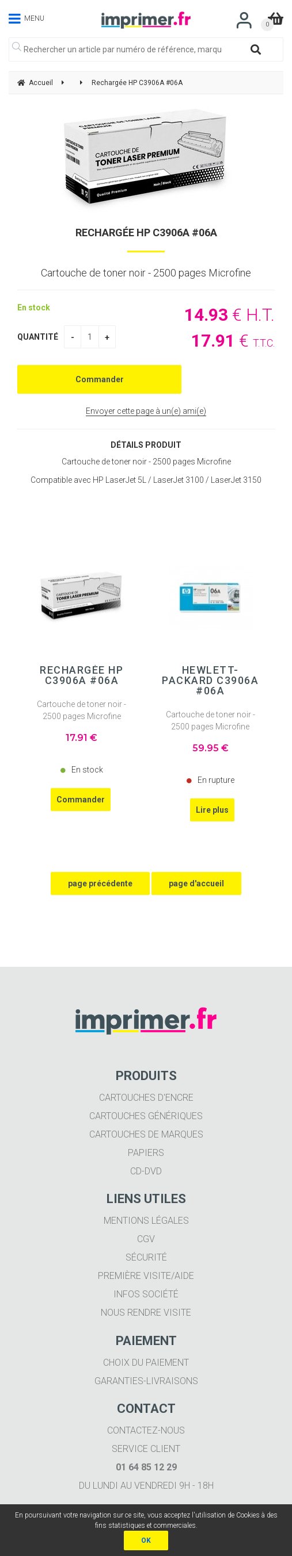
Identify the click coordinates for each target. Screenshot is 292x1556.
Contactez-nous (146, 1430)
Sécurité (146, 1257)
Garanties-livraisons (146, 1381)
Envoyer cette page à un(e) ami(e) (146, 411)
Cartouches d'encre (146, 1097)
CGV (146, 1239)
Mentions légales (146, 1220)
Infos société (146, 1294)
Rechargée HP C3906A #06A (146, 232)
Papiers (146, 1152)
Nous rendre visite (146, 1312)
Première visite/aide (146, 1275)
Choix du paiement (146, 1362)
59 (210, 748)
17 (81, 737)
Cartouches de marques (146, 1134)
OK (146, 1540)
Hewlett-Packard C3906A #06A (210, 680)
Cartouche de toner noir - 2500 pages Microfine (81, 710)
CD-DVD (146, 1171)
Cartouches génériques (146, 1116)
